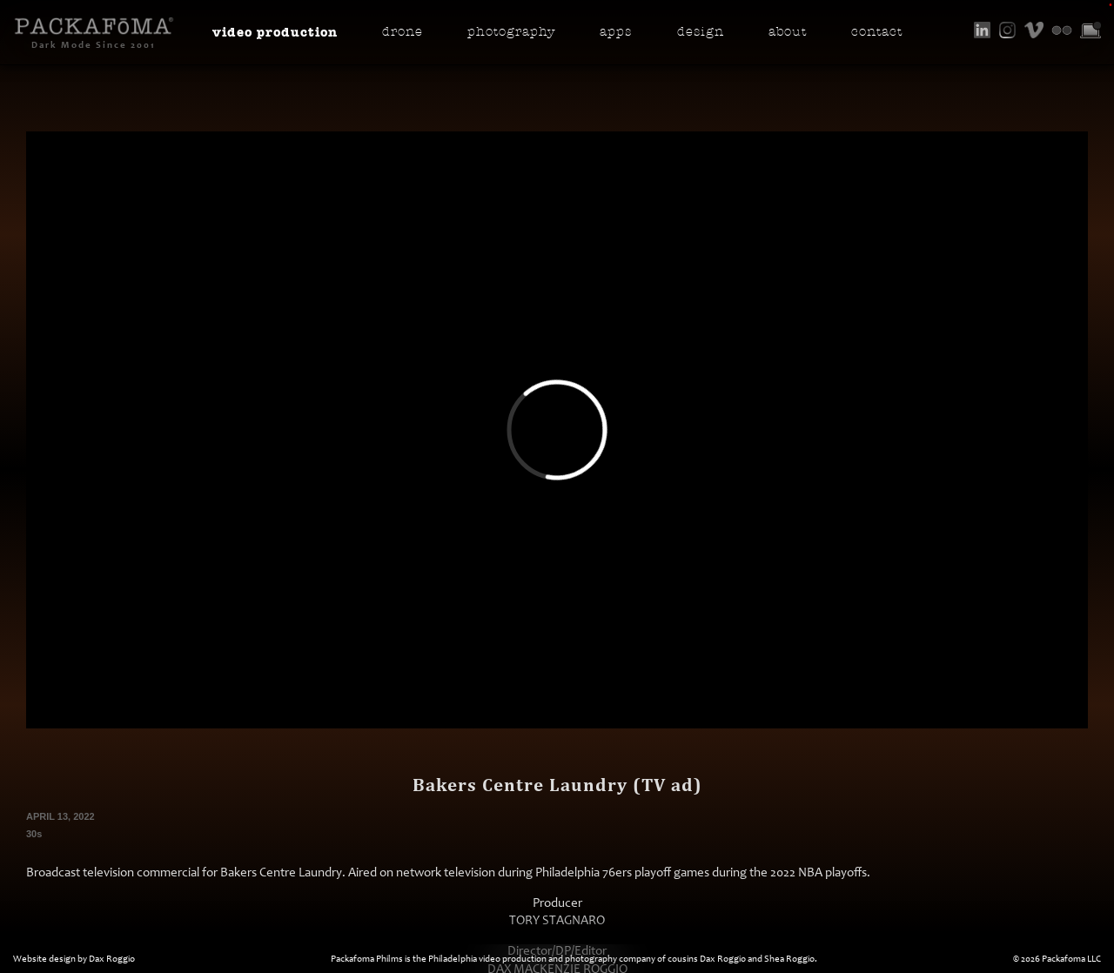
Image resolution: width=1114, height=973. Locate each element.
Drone (402, 31)
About (787, 31)
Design (700, 31)
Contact (877, 31)
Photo (511, 31)
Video (275, 32)
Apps (616, 31)
